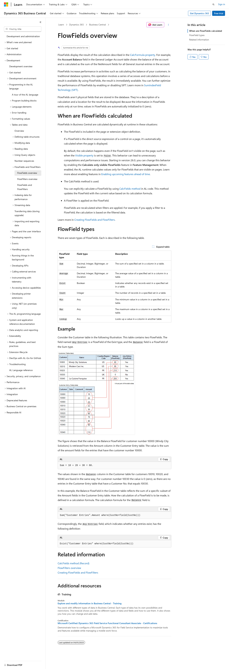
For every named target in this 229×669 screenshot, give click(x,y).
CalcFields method (129, 188)
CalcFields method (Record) (73, 563)
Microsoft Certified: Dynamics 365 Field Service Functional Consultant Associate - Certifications (107, 623)
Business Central (97, 24)
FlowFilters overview (69, 568)
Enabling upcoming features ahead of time (125, 174)
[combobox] (22, 29)
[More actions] (168, 24)
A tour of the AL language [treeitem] (25, 94)
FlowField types (197, 35)
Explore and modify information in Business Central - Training (89, 603)
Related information (199, 39)
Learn (61, 24)
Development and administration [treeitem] (23, 36)
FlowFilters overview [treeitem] (27, 179)
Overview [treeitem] (19, 130)
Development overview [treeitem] (20, 66)
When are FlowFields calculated (205, 30)
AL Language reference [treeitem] (21, 370)
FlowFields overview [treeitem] (27, 172)
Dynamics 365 (76, 24)
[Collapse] (40, 22)
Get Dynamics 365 (199, 13)
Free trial (218, 13)
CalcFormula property (142, 54)
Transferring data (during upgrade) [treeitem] (27, 213)
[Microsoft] (6, 4)
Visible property (84, 155)
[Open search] (213, 4)
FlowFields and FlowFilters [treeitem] (24, 187)
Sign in (221, 4)
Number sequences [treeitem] (24, 160)
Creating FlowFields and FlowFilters (94, 219)
